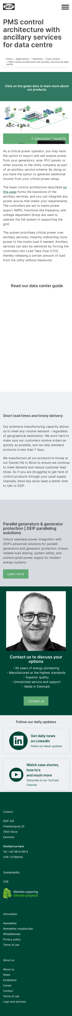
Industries (37, 58)
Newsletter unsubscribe (18, 928)
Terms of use (11, 944)
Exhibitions (10, 980)
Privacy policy (12, 939)
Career (7, 985)
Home (9, 58)
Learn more (15, 574)
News (6, 974)
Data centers (53, 58)
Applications (22, 58)
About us (8, 969)
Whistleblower (12, 934)
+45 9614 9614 (18, 851)
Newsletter (10, 923)
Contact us (36, 701)
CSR (5, 881)
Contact (8, 990)
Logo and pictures (14, 1001)
